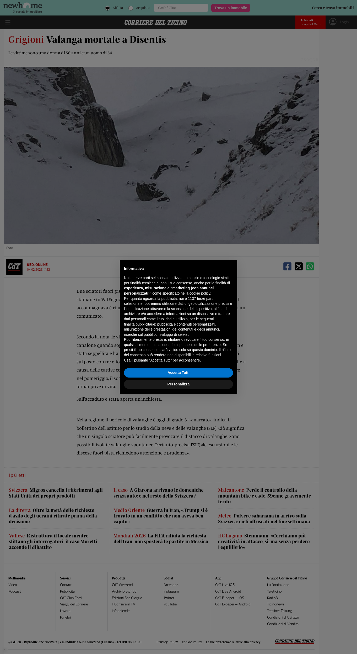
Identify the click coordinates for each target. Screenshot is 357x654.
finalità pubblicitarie (139, 324)
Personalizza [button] (178, 384)
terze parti (205, 298)
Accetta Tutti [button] (178, 372)
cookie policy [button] (200, 293)
